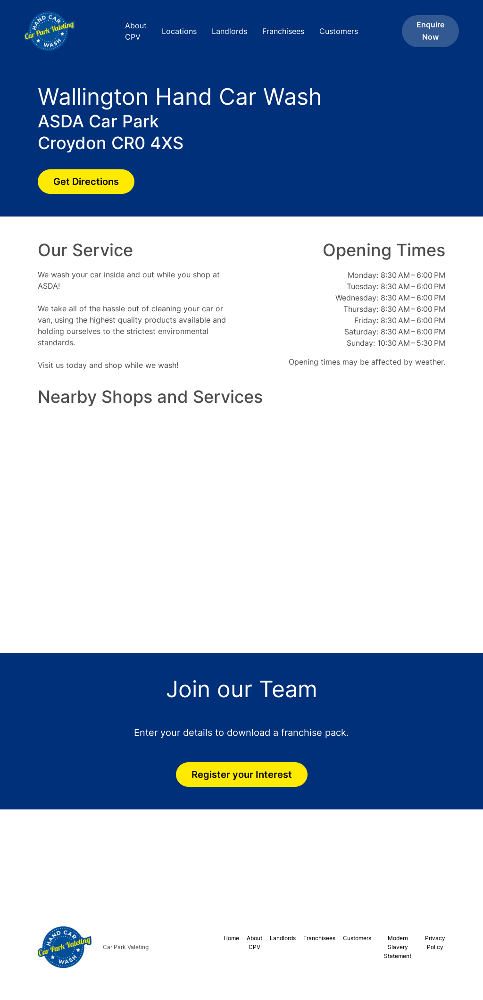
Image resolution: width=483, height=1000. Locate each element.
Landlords (229, 31)
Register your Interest (242, 774)
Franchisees (283, 31)
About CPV (136, 31)
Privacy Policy (435, 942)
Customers (338, 31)
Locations (179, 31)
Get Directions (86, 181)
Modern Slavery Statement (397, 946)
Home (231, 938)
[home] (56, 31)
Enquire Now (430, 31)
